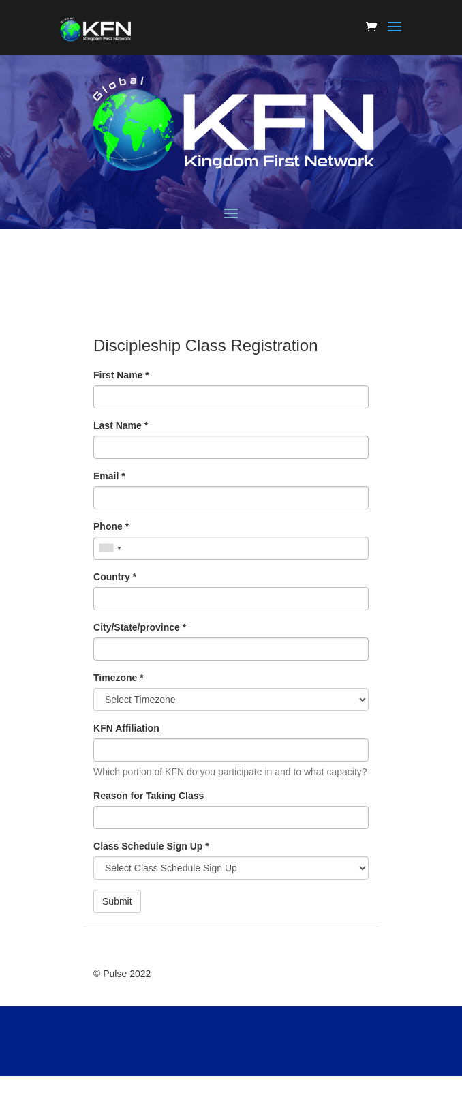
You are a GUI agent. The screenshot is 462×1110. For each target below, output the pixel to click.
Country (114, 576)
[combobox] (109, 548)
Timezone (118, 677)
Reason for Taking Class (148, 795)
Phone (111, 526)
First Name (121, 375)
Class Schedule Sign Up (151, 846)
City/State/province (139, 627)
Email (109, 475)
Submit (117, 901)
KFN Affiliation (126, 728)
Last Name (120, 425)
